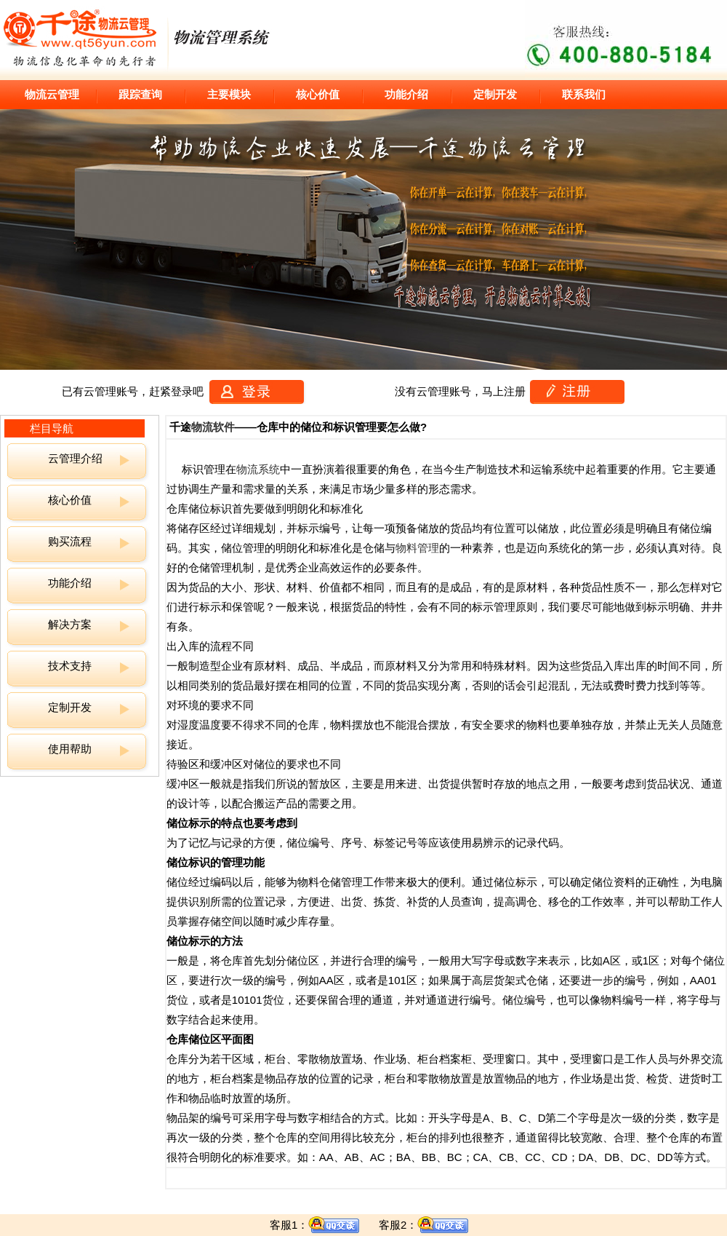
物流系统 (258, 469)
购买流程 (70, 541)
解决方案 (70, 624)
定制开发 (70, 707)
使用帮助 (70, 748)
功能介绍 (70, 583)
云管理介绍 (75, 458)
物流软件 (213, 427)
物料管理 (417, 548)
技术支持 (70, 665)
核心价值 (70, 500)
